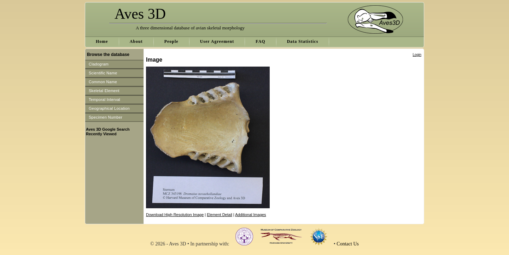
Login (417, 55)
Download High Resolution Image (175, 214)
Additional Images (250, 214)
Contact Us (348, 243)
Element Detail (219, 214)
